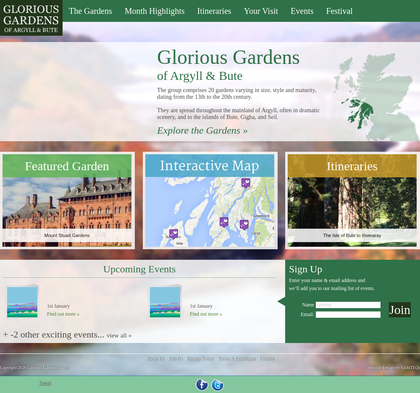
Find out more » (63, 314)
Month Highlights (155, 11)
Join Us (175, 358)
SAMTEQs (410, 367)
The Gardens (90, 11)
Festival (339, 11)
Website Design (381, 367)
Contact (267, 358)
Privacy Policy (199, 358)
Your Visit (261, 11)
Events (302, 11)
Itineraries (214, 11)
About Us (155, 358)
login (64, 367)
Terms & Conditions (236, 358)
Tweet (45, 382)
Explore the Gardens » (202, 130)
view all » (119, 335)
